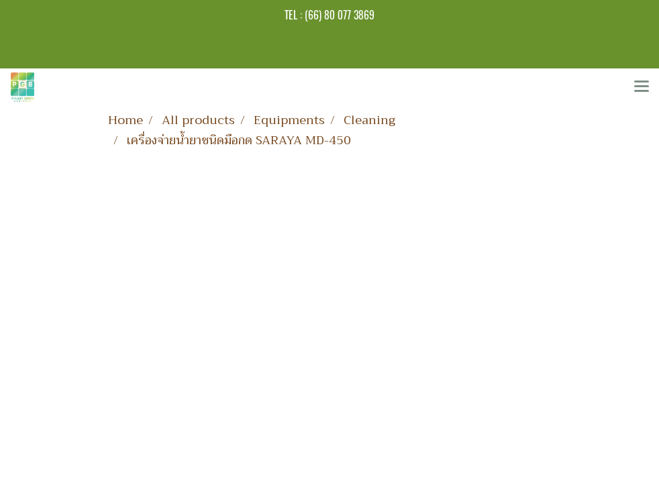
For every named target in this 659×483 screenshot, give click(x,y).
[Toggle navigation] (641, 87)
